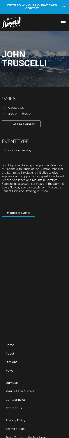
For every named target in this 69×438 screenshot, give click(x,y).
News (9, 370)
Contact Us (14, 408)
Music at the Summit (20, 391)
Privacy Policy (15, 420)
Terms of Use (15, 429)
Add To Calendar (21, 124)
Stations (11, 362)
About (10, 353)
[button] (63, 22)
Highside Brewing (19, 150)
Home (10, 345)
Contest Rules (16, 400)
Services (12, 383)
